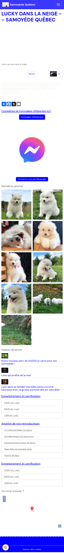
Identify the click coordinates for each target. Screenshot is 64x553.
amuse (29, 84)
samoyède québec (22, 88)
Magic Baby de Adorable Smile (18, 449)
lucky (36, 88)
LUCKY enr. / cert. (12, 402)
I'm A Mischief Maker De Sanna (18, 430)
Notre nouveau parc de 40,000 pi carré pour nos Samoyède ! (29, 362)
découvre (14, 92)
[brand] (18, 4)
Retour (32, 74)
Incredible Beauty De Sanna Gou (19, 436)
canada (55, 84)
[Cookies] (5, 547)
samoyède (7, 84)
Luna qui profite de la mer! (16, 375)
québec (45, 84)
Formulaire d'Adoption (32, 117)
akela (43, 88)
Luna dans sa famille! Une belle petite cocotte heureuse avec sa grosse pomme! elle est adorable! (30, 388)
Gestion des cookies (32, 549)
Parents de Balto (11, 455)
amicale (52, 88)
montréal (7, 88)
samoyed (19, 84)
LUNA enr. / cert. (11, 415)
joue (37, 84)
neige (5, 92)
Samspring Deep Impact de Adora (19, 443)
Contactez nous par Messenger (32, 179)
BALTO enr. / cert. (11, 409)
